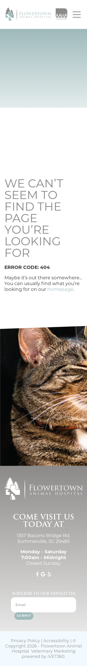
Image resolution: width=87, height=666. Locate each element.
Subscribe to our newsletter (43, 593)
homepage (60, 289)
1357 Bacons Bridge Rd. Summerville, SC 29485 (43, 538)
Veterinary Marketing (53, 651)
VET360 (56, 656)
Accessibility (56, 640)
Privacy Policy (25, 640)
